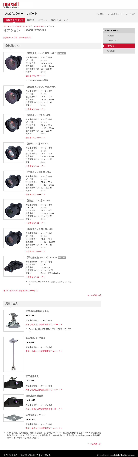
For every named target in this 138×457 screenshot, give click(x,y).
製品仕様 (110, 36)
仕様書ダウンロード (34, 76)
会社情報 (44, 455)
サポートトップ (8, 26)
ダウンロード (112, 41)
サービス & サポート (114, 14)
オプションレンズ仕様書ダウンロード (19, 291)
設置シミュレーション (60, 20)
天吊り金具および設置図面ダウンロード (43, 324)
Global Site (100, 14)
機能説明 (30, 20)
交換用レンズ (9, 37)
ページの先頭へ (93, 295)
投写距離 (110, 51)
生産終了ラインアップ (24, 26)
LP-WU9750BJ (39, 26)
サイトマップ (130, 14)
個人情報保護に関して (29, 455)
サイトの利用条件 (10, 455)
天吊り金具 (24, 37)
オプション (42, 20)
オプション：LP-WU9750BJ (24, 30)
